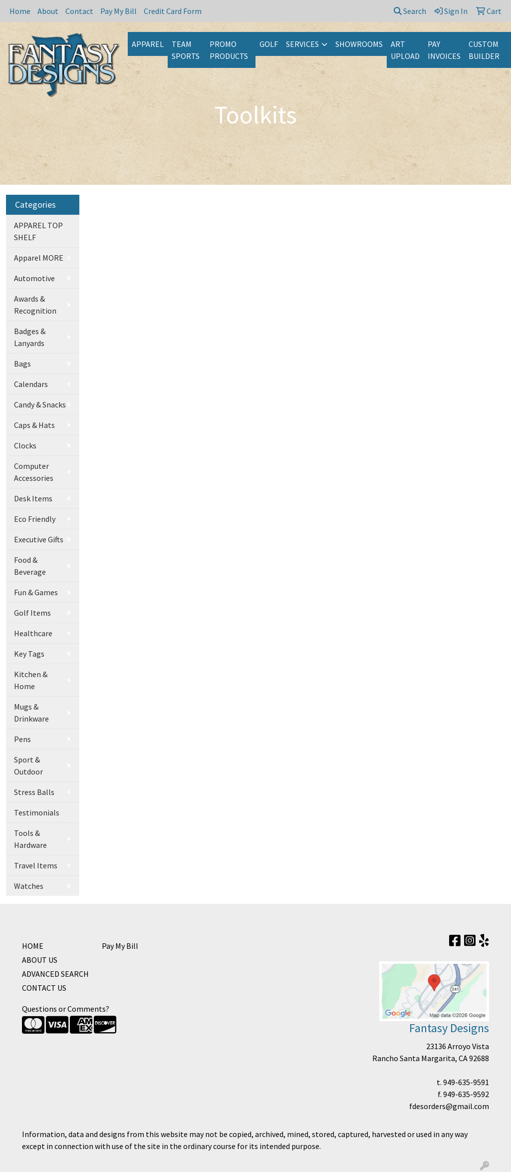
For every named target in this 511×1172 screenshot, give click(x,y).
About (47, 11)
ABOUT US (39, 960)
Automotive (34, 278)
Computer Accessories (33, 472)
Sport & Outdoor (28, 766)
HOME (32, 946)
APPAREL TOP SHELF (38, 231)
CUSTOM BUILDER (484, 50)
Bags (22, 364)
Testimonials (36, 812)
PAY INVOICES (444, 50)
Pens (22, 739)
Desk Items (33, 498)
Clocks (25, 445)
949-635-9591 (466, 1082)
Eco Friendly (34, 519)
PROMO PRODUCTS (229, 50)
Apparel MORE (38, 258)
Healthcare (33, 633)
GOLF (268, 44)
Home (19, 11)
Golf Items (32, 613)
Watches (28, 886)
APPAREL (148, 44)
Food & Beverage (30, 566)
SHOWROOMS (359, 44)
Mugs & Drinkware (31, 713)
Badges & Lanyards (29, 337)
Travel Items (35, 865)
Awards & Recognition (35, 305)
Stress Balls (34, 792)
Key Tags (29, 654)
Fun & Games (36, 592)
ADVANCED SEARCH (55, 974)
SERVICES (302, 44)
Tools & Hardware (30, 839)
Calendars (31, 384)
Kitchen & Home (30, 680)
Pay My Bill (118, 11)
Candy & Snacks (40, 404)
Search (410, 11)
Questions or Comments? (65, 1009)
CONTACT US (44, 988)
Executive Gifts (38, 539)
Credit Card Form (173, 11)
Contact (79, 11)
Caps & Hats (34, 425)
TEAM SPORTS (186, 50)
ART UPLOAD (405, 50)
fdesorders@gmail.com (449, 1106)
